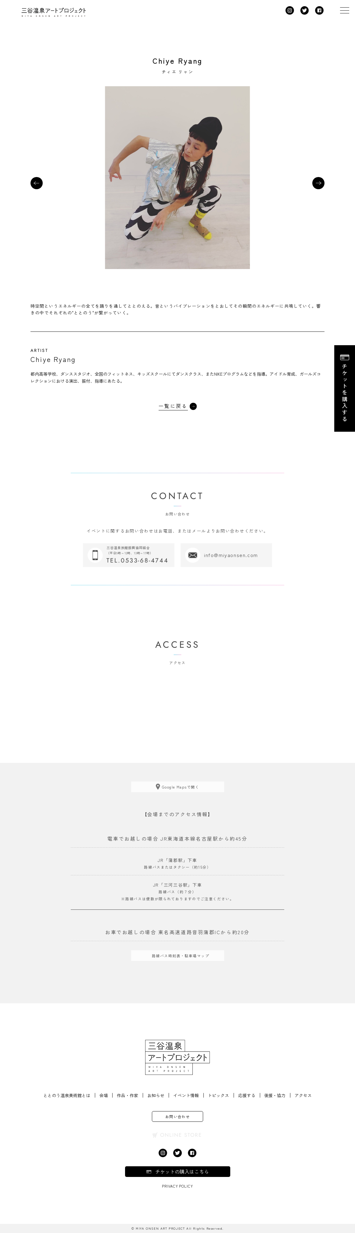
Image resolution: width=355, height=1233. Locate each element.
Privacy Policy (177, 1186)
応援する (247, 1095)
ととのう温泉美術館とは (66, 1095)
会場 (103, 1095)
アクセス (303, 1095)
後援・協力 (275, 1095)
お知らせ (155, 1095)
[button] (36, 183)
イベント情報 (186, 1095)
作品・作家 (127, 1095)
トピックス (218, 1095)
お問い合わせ (177, 1116)
